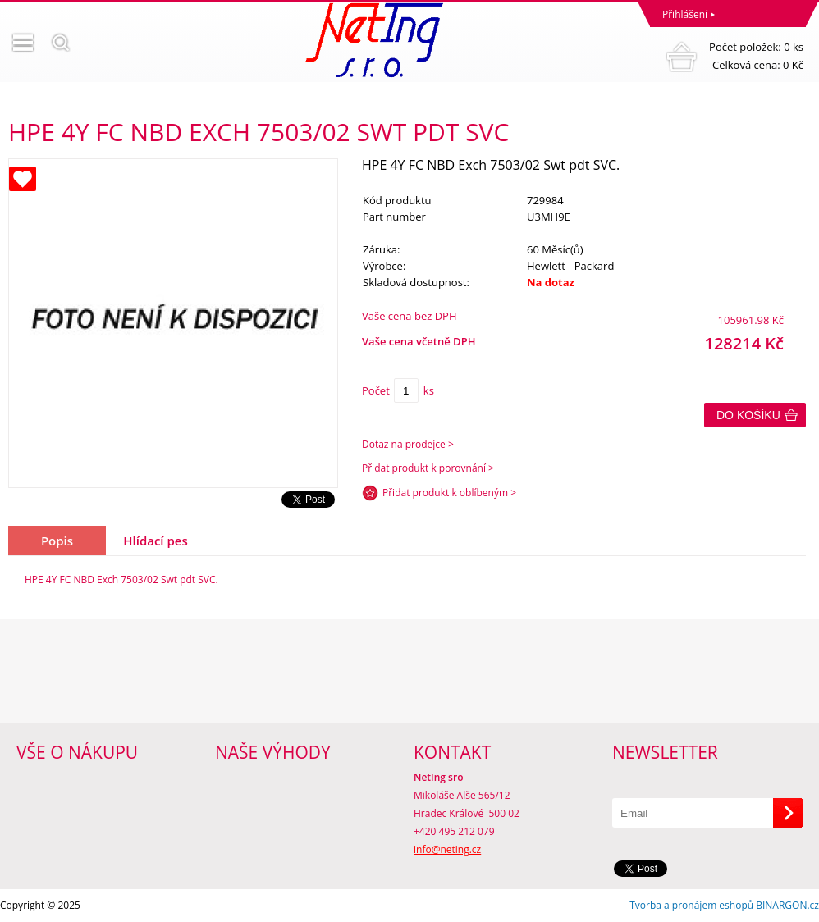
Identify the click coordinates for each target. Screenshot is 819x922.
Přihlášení (684, 14)
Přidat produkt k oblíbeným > (449, 493)
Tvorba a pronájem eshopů (691, 905)
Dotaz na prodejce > (408, 444)
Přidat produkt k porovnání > (428, 468)
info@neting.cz (447, 849)
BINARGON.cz (787, 905)
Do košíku (748, 415)
